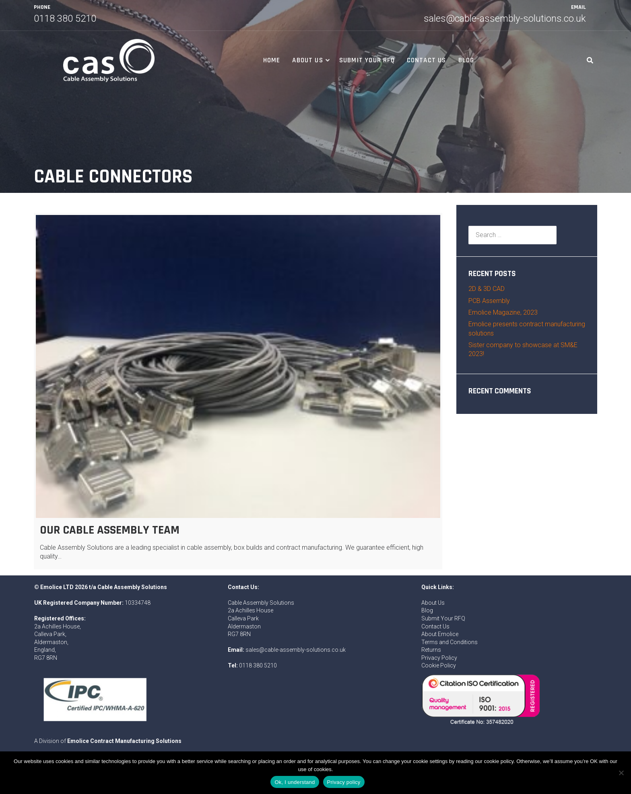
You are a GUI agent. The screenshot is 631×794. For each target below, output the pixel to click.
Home (271, 60)
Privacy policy (344, 782)
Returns (431, 650)
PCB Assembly (489, 301)
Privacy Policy (439, 658)
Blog (466, 60)
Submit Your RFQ (367, 60)
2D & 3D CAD (486, 289)
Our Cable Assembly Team (109, 530)
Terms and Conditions (449, 642)
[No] (621, 773)
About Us (307, 60)
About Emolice (439, 634)
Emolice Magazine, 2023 (503, 312)
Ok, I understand (294, 782)
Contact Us (426, 60)
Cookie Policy (438, 665)
